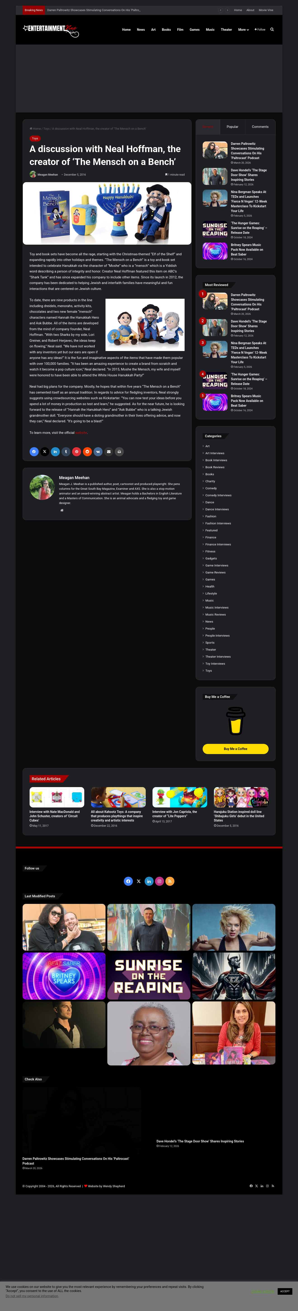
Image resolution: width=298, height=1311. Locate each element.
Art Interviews (214, 453)
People (210, 628)
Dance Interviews (217, 509)
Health (209, 586)
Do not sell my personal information (32, 1296)
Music (210, 29)
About (250, 10)
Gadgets (211, 558)
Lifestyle (211, 593)
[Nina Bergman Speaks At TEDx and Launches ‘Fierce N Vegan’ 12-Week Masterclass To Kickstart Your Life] (215, 198)
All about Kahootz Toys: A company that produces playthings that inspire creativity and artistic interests (117, 816)
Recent (208, 127)
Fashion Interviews (218, 523)
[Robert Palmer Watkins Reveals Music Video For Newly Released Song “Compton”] (64, 1024)
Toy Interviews (215, 663)
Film (180, 29)
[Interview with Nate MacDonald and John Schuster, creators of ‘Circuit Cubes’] (57, 797)
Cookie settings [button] (262, 1291)
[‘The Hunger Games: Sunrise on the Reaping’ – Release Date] (215, 229)
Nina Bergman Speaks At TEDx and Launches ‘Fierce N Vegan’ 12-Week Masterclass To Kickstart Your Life (249, 201)
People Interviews (217, 635)
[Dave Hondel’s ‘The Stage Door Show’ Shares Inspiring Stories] (215, 176)
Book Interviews (216, 460)
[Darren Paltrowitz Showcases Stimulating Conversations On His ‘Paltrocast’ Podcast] (215, 149)
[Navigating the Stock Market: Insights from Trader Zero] (233, 976)
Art (153, 29)
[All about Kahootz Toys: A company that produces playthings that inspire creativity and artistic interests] (118, 797)
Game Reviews (215, 572)
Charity (210, 481)
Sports (209, 642)
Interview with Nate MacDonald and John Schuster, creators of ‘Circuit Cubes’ (55, 816)
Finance (210, 537)
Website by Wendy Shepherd (106, 1154)
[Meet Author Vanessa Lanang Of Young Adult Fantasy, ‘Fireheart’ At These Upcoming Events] (233, 1026)
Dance (209, 502)
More (242, 29)
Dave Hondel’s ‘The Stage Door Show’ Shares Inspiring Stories (249, 174)
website (81, 433)
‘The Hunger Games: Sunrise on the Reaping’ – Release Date (249, 227)
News (141, 29)
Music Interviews (216, 607)
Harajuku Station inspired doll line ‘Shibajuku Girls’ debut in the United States (239, 816)
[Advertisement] (149, 78)
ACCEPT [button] (285, 1291)
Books (166, 29)
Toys (46, 128)
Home (238, 10)
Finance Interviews (218, 544)
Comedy (211, 488)
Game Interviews (216, 565)
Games (195, 29)
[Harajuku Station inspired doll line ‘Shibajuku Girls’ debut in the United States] (241, 797)
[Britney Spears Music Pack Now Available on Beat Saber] (215, 251)
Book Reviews (214, 467)
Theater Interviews (218, 656)
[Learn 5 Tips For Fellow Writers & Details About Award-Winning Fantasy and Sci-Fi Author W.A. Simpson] (148, 1026)
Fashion (210, 516)
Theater (226, 29)
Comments (260, 127)
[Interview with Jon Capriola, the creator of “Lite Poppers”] (180, 797)
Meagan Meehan (48, 174)
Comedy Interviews (218, 495)
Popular (232, 127)
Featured (211, 530)
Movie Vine (266, 10)
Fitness (210, 551)
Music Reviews (215, 614)
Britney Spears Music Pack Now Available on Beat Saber (247, 249)
